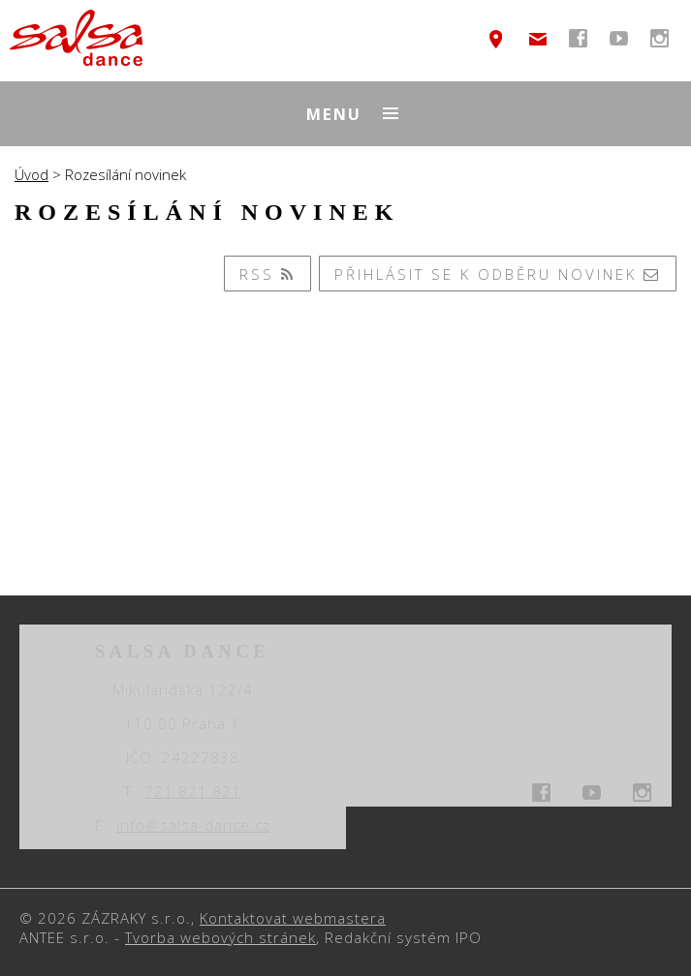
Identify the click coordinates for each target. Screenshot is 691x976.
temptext (497, 38)
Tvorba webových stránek (220, 937)
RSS (268, 274)
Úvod (31, 174)
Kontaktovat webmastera (293, 918)
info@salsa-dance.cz (537, 38)
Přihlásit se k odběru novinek (498, 274)
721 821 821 (192, 791)
